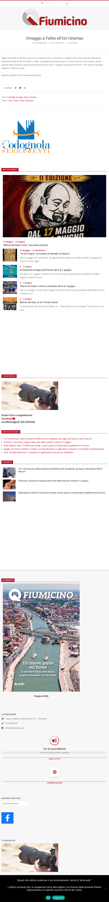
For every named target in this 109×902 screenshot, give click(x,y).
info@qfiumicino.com (15, 728)
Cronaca (73, 43)
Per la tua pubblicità (54, 748)
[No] (105, 888)
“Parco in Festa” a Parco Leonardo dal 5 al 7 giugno (47, 286)
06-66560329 (11, 723)
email (10, 418)
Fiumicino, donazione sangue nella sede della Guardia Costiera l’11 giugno (37, 442)
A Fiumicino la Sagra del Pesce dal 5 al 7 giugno (45, 269)
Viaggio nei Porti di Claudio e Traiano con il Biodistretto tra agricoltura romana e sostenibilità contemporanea (54, 449)
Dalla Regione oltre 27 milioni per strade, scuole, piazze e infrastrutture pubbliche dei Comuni (46, 445)
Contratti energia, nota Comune (21, 97)
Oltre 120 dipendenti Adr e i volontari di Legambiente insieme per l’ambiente (38, 452)
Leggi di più (59, 898)
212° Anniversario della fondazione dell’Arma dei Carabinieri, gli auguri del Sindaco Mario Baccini (47, 438)
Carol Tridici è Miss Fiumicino (21, 100)
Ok (48, 898)
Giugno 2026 (41, 696)
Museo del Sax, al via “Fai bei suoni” (39, 302)
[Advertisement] (54, 345)
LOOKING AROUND (54, 783)
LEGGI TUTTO (54, 759)
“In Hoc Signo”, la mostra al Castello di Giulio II (45, 253)
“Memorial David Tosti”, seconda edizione (25, 245)
